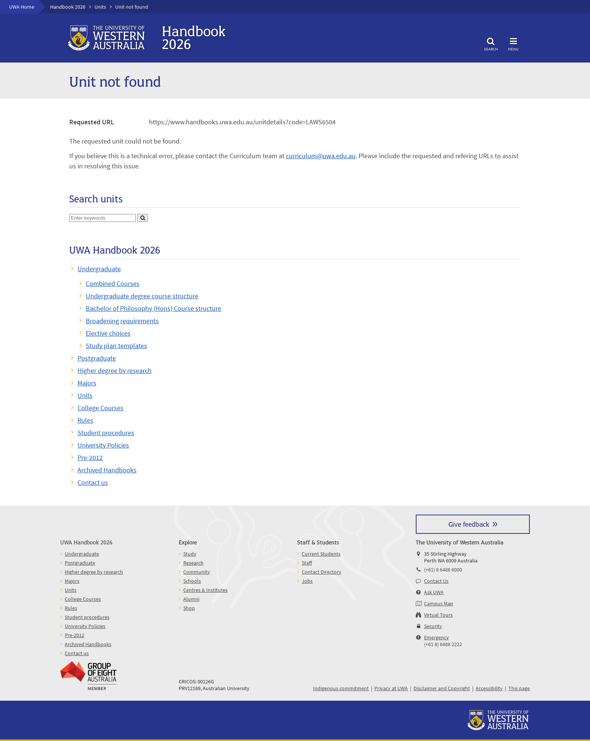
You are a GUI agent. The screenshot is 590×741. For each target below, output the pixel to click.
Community (196, 571)
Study (189, 553)
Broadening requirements (122, 320)
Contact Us (436, 581)
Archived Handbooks (107, 470)
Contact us (93, 482)
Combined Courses (113, 283)
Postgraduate (97, 358)
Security (433, 626)
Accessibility (489, 688)
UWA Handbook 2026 (86, 541)
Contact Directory (321, 571)
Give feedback (469, 523)
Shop (189, 608)
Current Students (321, 553)
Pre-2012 (90, 457)
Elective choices (108, 333)
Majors (87, 383)
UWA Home (21, 6)
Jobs (307, 581)
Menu (513, 43)
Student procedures (106, 432)
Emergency (436, 637)
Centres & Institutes (205, 590)
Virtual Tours (438, 614)
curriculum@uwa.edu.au (321, 155)
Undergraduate (99, 268)
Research (193, 562)
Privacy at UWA (391, 688)
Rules (85, 420)
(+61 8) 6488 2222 (443, 644)
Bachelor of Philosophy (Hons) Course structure (153, 308)
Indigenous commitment (341, 688)
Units (100, 6)
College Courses (100, 407)
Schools (192, 581)
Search (490, 43)
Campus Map (438, 603)
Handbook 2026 (67, 6)
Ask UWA (434, 592)
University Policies (103, 445)
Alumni (191, 599)
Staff (307, 562)
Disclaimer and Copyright (442, 688)
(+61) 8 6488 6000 (443, 569)
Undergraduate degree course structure (142, 296)
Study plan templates (116, 345)
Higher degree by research (115, 370)
